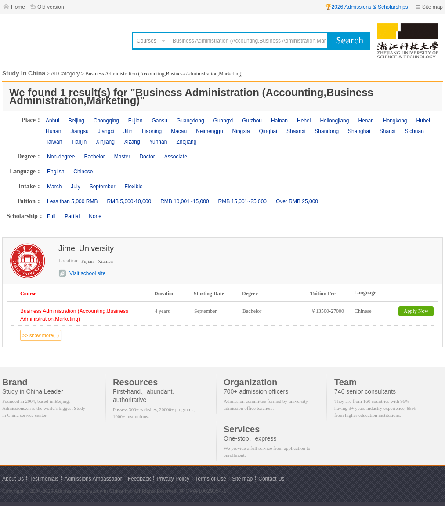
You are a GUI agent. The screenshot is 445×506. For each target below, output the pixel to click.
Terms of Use (210, 479)
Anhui (52, 121)
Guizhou (252, 121)
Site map (432, 7)
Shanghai (359, 131)
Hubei (423, 121)
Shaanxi (295, 131)
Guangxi (223, 121)
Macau (179, 131)
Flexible (133, 186)
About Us (13, 479)
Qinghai (268, 131)
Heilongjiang (334, 121)
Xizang (132, 142)
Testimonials (43, 479)
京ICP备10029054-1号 (205, 491)
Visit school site (87, 273)
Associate (175, 157)
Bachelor (94, 157)
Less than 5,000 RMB (72, 201)
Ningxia (241, 131)
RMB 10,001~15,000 (184, 201)
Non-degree (61, 157)
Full (51, 216)
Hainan (279, 121)
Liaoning (152, 131)
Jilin (128, 131)
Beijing (76, 121)
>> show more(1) (40, 335)
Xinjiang (105, 142)
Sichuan (414, 131)
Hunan (53, 131)
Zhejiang (186, 142)
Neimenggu (209, 131)
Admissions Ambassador (93, 479)
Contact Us (271, 479)
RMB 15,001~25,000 (242, 201)
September (103, 186)
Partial (72, 216)
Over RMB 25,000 (297, 201)
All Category (65, 74)
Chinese (83, 172)
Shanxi (388, 131)
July (75, 186)
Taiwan (54, 142)
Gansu (159, 121)
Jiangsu (79, 131)
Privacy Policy (172, 479)
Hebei (304, 121)
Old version (50, 7)
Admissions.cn (71, 491)
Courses (146, 41)
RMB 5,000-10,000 (129, 201)
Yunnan (158, 142)
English (55, 172)
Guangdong (190, 121)
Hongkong (395, 121)
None (95, 216)
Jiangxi (106, 131)
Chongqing (106, 121)
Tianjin (79, 142)
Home (18, 7)
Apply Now (416, 311)
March (54, 186)
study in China (106, 491)
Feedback (139, 479)
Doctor (147, 157)
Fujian (135, 121)
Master (122, 157)
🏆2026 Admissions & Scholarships (366, 7)
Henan (365, 121)
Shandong (327, 131)
